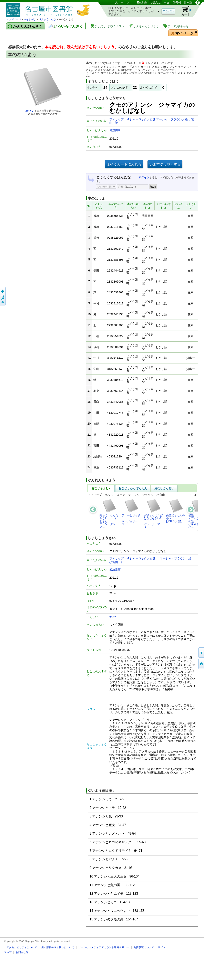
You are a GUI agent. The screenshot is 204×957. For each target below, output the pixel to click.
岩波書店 (115, 130)
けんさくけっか (47, 19)
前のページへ (3, 296)
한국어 (176, 2)
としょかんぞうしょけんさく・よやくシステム (49, 8)
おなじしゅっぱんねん (133, 488)
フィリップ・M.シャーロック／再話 (132, 119)
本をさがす (30, 19)
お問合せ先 (22, 952)
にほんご (155, 2)
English (142, 2)
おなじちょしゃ (101, 488)
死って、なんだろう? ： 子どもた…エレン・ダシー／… (109, 514)
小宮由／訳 (116, 562)
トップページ (13, 19)
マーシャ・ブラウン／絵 (172, 119)
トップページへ (201, 664)
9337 (112, 617)
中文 (167, 2)
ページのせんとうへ (201, 652)
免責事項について (143, 947)
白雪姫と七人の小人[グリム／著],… (175, 511)
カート (184, 11)
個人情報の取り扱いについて (57, 947)
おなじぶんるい (164, 488)
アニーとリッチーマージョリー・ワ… (131, 512)
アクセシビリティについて (22, 947)
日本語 (188, 2)
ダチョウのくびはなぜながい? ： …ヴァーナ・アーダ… (154, 514)
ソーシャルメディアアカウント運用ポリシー (103, 947)
